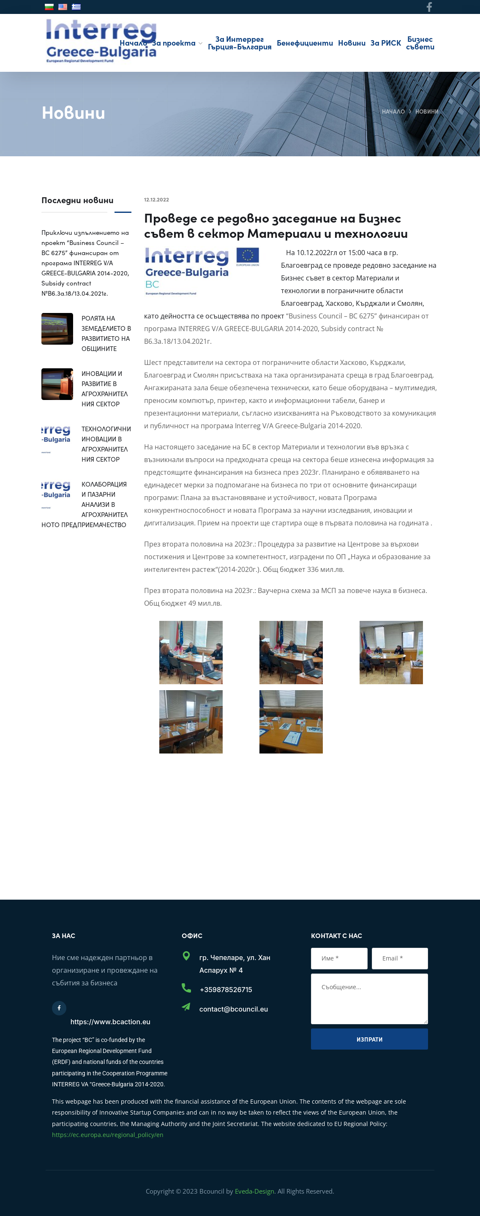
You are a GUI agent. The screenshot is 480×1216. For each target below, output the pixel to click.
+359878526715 (226, 989)
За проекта (174, 42)
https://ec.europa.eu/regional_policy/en (108, 1135)
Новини (351, 42)
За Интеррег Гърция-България (240, 42)
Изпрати (370, 1039)
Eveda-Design (254, 1191)
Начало (133, 42)
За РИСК (386, 42)
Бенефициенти (305, 42)
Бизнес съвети (420, 42)
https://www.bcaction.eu (110, 1021)
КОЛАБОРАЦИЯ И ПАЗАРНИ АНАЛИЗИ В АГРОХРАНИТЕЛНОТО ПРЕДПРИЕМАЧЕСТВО (84, 504)
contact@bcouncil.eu (233, 1009)
